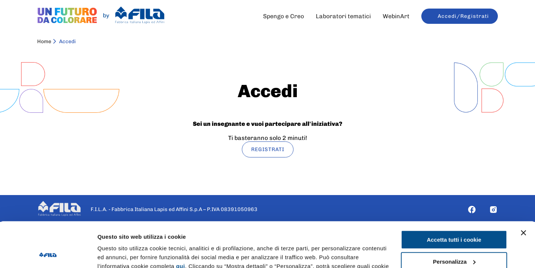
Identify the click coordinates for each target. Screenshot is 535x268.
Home (44, 41)
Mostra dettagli (117, 253)
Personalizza (454, 219)
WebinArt (396, 16)
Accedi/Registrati (463, 16)
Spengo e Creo (283, 16)
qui (180, 224)
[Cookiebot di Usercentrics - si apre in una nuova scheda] (48, 253)
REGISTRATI (267, 149)
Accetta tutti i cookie (454, 197)
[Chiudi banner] (523, 190)
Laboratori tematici (343, 16)
